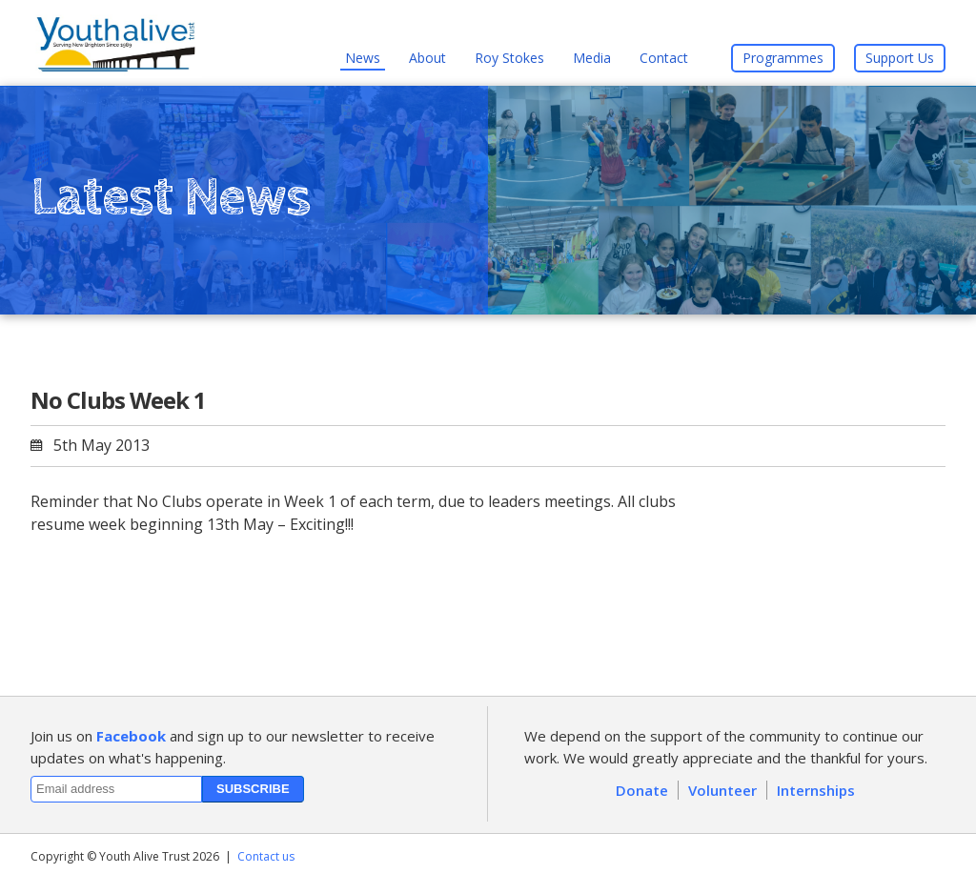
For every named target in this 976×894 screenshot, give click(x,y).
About (427, 58)
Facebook (131, 735)
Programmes (783, 58)
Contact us (266, 856)
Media (592, 58)
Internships (816, 790)
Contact (664, 58)
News (362, 58)
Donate (642, 790)
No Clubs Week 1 (118, 400)
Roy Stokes (509, 58)
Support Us (899, 58)
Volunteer (722, 790)
